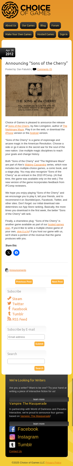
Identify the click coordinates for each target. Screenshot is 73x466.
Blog (43, 25)
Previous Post (24, 281)
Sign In (64, 34)
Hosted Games (45, 34)
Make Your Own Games (18, 34)
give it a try (23, 231)
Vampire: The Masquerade (35, 416)
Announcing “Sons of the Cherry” (36, 63)
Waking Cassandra (35, 164)
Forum (55, 25)
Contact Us (15, 451)
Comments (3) (44, 69)
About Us (10, 25)
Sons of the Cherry (18, 125)
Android (34, 132)
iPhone (9, 132)
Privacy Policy (53, 462)
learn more (38, 399)
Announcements (17, 270)
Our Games (28, 25)
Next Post (57, 281)
